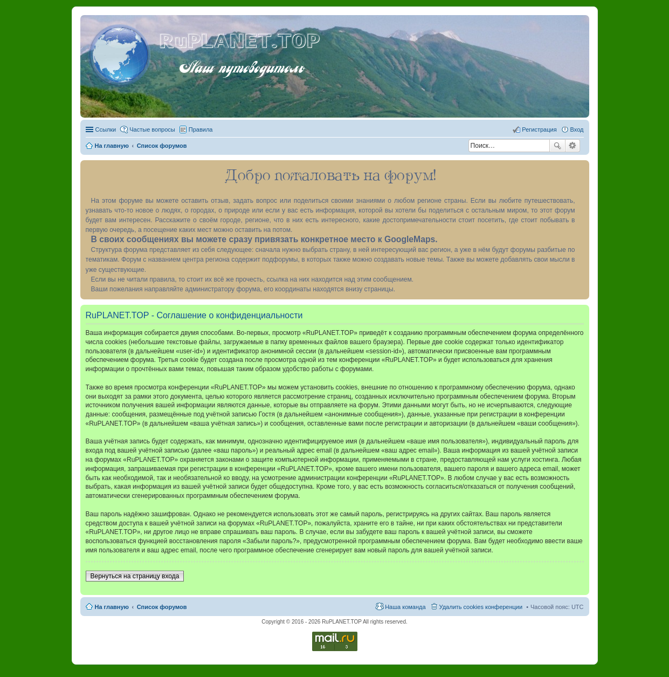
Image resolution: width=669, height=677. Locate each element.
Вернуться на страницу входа (135, 576)
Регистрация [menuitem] (539, 129)
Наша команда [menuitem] (405, 607)
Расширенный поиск (572, 145)
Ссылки (105, 129)
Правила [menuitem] (201, 129)
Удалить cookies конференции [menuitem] (481, 607)
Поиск (557, 145)
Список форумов (162, 607)
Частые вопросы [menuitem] (152, 129)
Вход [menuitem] (577, 129)
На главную (112, 607)
